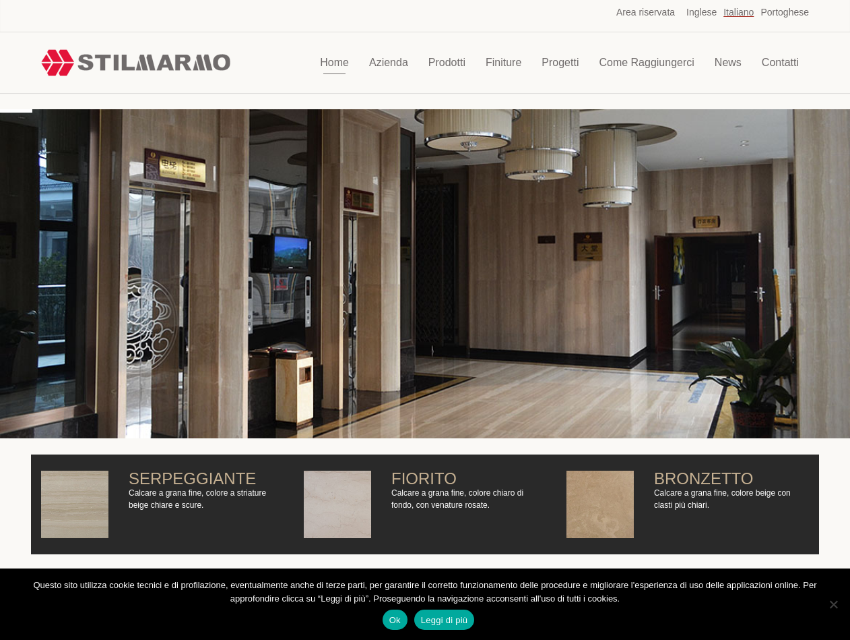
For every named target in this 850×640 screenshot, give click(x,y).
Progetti (560, 62)
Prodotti (446, 62)
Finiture (503, 62)
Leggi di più (444, 620)
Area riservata (645, 12)
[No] (833, 604)
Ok (395, 620)
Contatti (780, 62)
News (728, 62)
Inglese (701, 12)
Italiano (738, 12)
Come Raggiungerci (646, 62)
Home (334, 62)
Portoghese (784, 12)
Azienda (388, 62)
